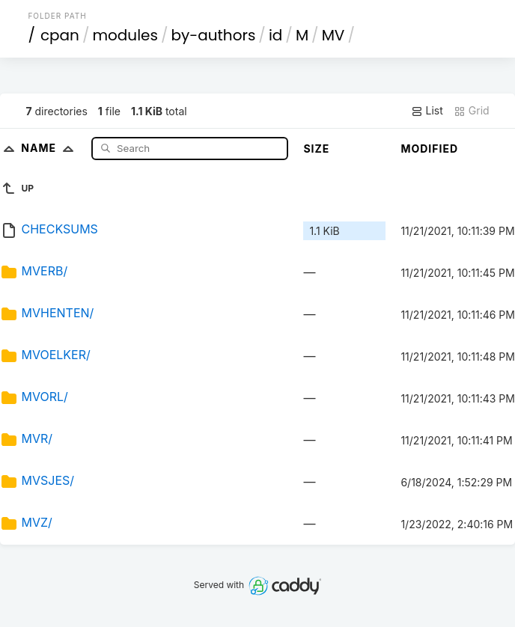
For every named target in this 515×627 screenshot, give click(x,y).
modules (124, 35)
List (427, 110)
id (275, 35)
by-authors (213, 35)
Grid (472, 110)
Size (316, 148)
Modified (429, 148)
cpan (59, 35)
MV (333, 35)
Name (50, 147)
